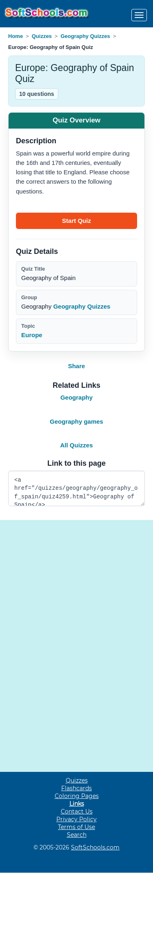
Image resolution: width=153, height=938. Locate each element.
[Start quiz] (76, 221)
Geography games (76, 421)
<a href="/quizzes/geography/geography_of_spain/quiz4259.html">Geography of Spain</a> (76, 488)
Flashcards (76, 788)
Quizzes (42, 36)
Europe (31, 334)
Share (76, 365)
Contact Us (77, 811)
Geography (76, 397)
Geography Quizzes (85, 36)
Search (76, 834)
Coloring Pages (77, 796)
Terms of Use (76, 827)
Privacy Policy (76, 819)
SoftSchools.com (95, 847)
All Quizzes (76, 445)
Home (15, 36)
